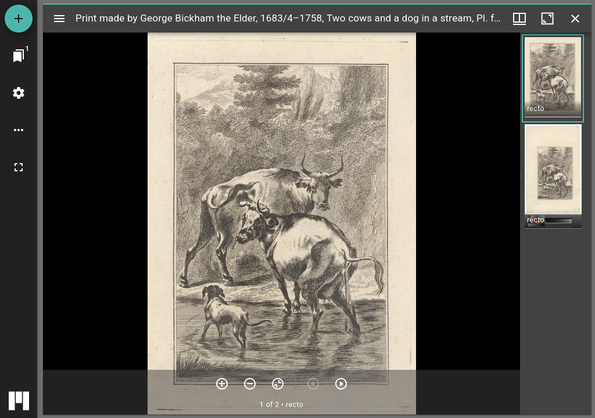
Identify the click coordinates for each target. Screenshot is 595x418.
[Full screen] (19, 167)
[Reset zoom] (278, 384)
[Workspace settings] (19, 93)
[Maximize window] (547, 19)
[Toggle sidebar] (59, 19)
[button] (553, 78)
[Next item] (341, 384)
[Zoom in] (222, 384)
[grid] (556, 224)
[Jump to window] (19, 56)
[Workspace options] (19, 130)
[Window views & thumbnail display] (519, 19)
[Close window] (575, 19)
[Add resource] (19, 19)
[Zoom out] (250, 384)
